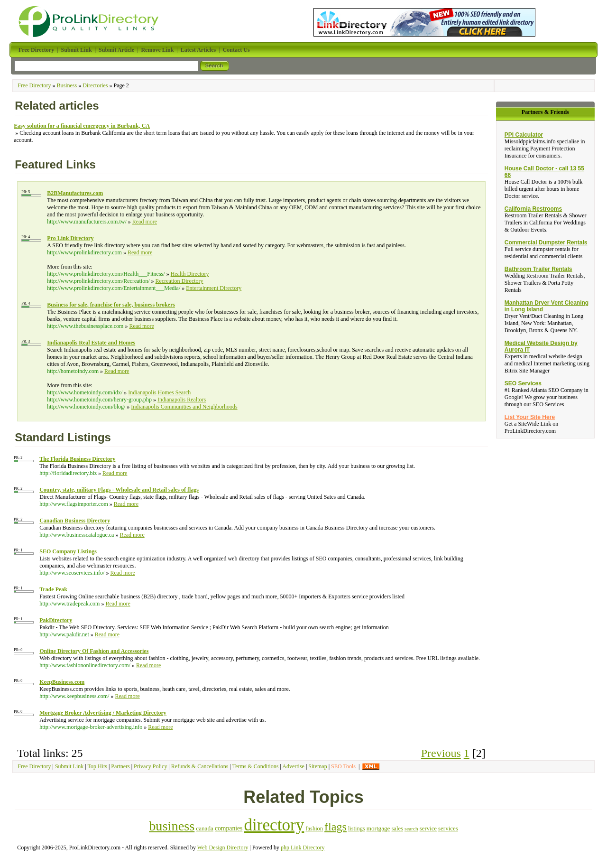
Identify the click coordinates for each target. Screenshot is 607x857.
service (428, 828)
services (448, 828)
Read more (144, 221)
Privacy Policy (150, 766)
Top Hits (97, 766)
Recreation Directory (179, 281)
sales (397, 828)
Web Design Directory (222, 847)
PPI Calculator (524, 134)
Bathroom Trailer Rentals (538, 269)
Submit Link (69, 766)
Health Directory (190, 273)
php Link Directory (303, 847)
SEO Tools (343, 766)
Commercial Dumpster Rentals (546, 242)
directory (274, 825)
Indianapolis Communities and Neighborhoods (184, 406)
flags (335, 826)
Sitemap (317, 766)
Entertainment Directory (213, 288)
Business (67, 85)
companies (229, 828)
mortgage (378, 828)
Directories (95, 85)
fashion (314, 828)
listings (356, 828)
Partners (120, 766)
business (171, 826)
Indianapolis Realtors (181, 399)
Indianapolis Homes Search (159, 392)
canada (204, 828)
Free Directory (34, 85)
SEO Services (523, 383)
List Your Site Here (530, 417)
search (411, 828)
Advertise (293, 766)
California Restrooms (533, 208)
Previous (441, 753)
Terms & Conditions (255, 766)
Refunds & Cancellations (200, 766)
